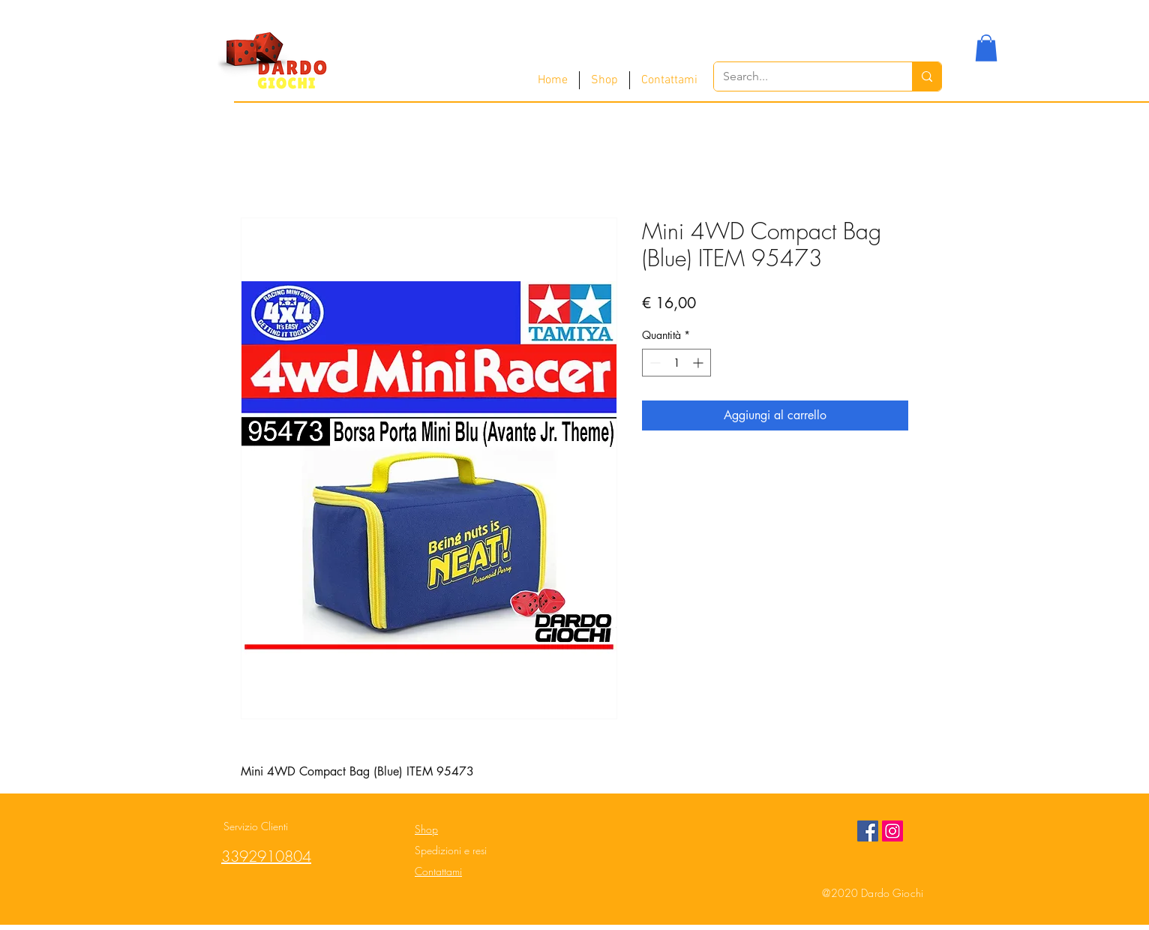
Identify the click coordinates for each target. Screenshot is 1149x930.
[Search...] (801, 76)
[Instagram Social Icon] (892, 831)
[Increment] (699, 363)
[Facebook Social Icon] (867, 831)
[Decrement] (653, 363)
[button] (986, 48)
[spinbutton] (676, 363)
